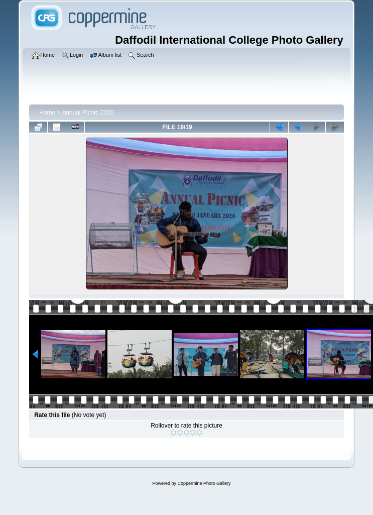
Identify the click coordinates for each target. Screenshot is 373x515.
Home (47, 112)
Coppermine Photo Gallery (203, 483)
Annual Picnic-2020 (87, 112)
